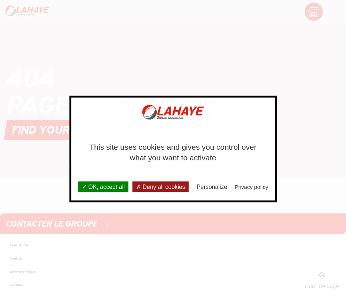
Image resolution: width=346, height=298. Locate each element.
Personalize (212, 186)
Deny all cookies (160, 186)
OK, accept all (103, 186)
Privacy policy (251, 186)
